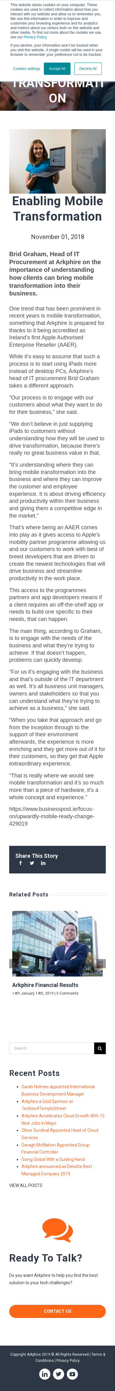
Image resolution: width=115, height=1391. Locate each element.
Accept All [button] (57, 69)
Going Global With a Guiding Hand (53, 1159)
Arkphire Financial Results (45, 985)
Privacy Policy (35, 37)
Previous (14, 961)
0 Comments (67, 993)
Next (102, 961)
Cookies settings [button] (26, 69)
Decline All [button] (88, 69)
